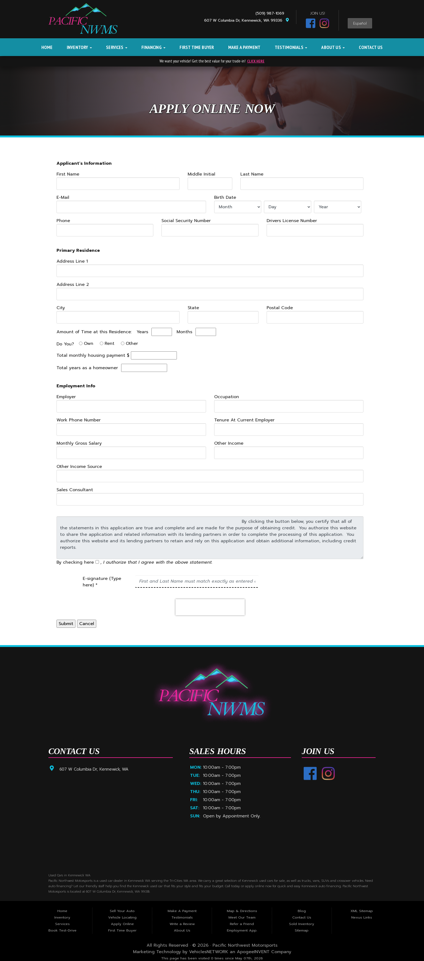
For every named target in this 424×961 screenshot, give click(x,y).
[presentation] (210, 607)
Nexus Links (361, 917)
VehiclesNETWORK (208, 952)
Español (360, 23)
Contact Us (371, 47)
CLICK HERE (256, 61)
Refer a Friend (242, 923)
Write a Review (182, 923)
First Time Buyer (197, 47)
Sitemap (302, 930)
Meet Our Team (242, 917)
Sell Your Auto (122, 910)
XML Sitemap (361, 910)
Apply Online (122, 923)
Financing (153, 47)
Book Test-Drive (62, 930)
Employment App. (242, 930)
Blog (302, 910)
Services (116, 47)
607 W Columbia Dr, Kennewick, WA (94, 768)
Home (47, 47)
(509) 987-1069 (271, 13)
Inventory (79, 47)
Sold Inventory (301, 923)
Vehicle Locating (122, 917)
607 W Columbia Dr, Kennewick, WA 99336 (246, 20)
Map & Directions (242, 910)
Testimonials (291, 47)
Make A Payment (244, 47)
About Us (333, 47)
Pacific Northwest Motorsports (245, 945)
